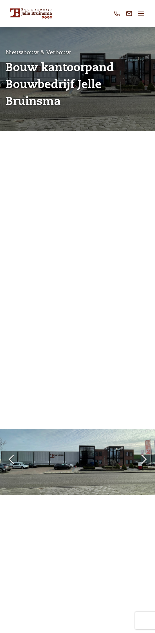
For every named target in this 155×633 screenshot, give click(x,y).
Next (143, 460)
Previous (11, 460)
